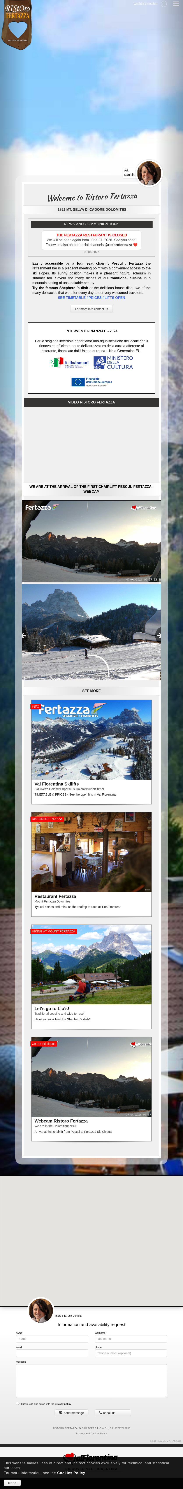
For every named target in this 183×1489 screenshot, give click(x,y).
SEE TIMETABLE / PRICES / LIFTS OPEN (91, 298)
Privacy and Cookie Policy (91, 1433)
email (19, 1347)
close (12, 1483)
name (19, 1333)
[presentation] (23, 636)
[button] (91, 1237)
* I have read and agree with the (43, 1403)
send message (71, 1413)
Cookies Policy (71, 1473)
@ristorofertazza (119, 245)
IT (163, 4)
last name (100, 1333)
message (21, 1361)
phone (98, 1347)
